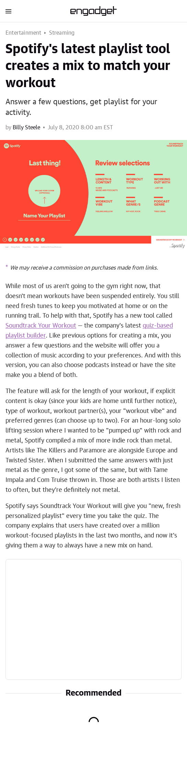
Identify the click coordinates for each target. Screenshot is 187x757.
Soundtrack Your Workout (40, 326)
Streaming (62, 33)
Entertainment (23, 33)
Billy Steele (26, 127)
